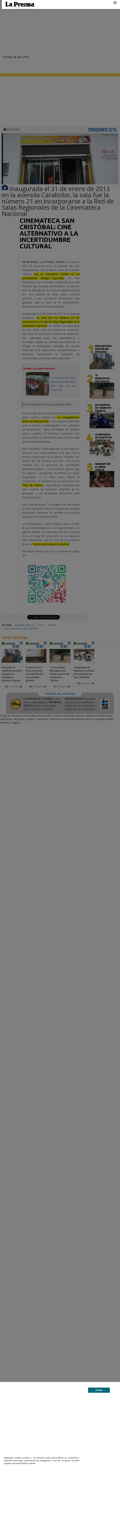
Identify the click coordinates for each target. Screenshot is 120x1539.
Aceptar (99, 1390)
